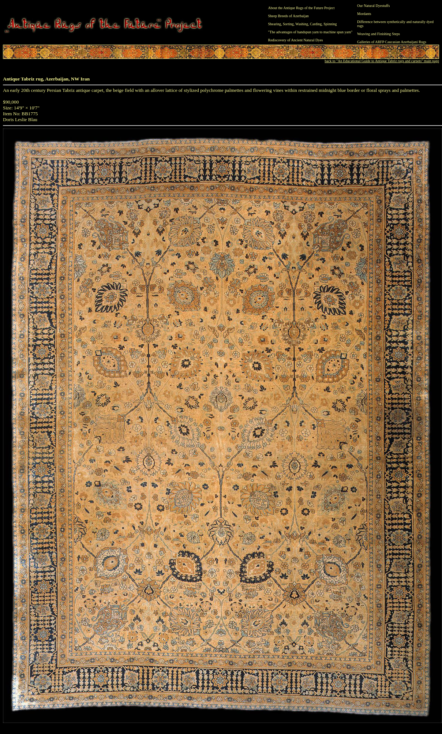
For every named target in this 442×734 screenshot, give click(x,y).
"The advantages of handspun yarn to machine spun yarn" (310, 32)
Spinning (330, 24)
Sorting (288, 24)
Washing (301, 24)
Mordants (364, 14)
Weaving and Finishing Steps (378, 34)
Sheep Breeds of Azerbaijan (288, 16)
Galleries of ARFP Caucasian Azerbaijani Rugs (391, 42)
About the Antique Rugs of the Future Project (301, 8)
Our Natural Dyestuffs (373, 6)
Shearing (274, 24)
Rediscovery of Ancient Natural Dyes (295, 40)
